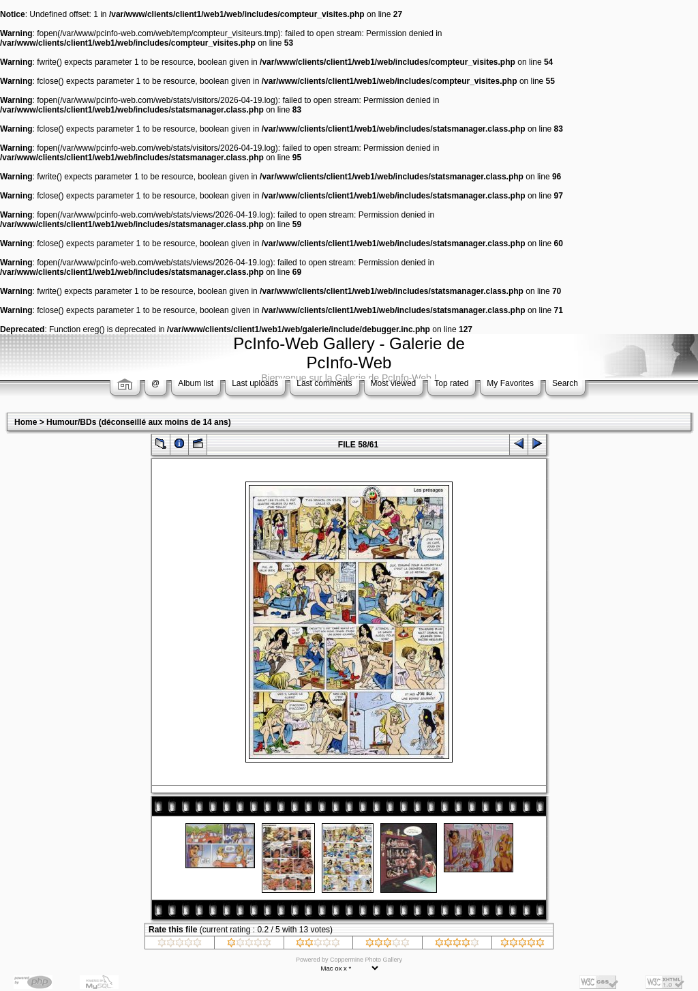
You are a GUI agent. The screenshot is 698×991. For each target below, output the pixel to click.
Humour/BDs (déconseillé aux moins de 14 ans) (138, 422)
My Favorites (510, 383)
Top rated (451, 383)
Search (565, 383)
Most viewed (393, 383)
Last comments (324, 383)
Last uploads (255, 383)
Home (25, 422)
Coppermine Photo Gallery (366, 959)
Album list (195, 383)
